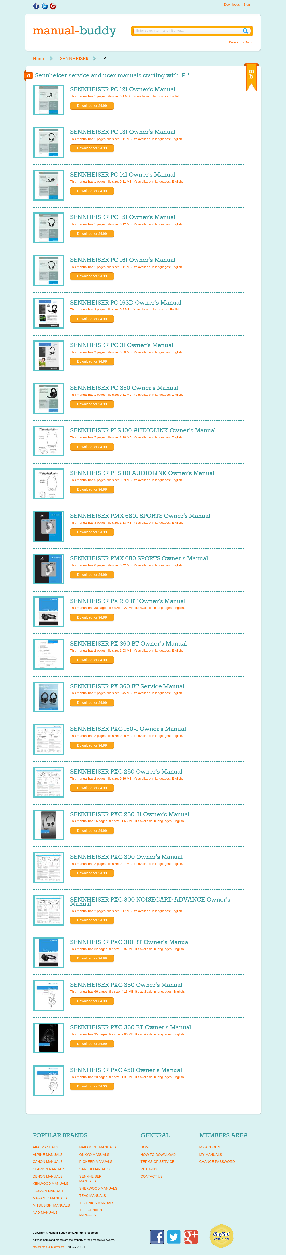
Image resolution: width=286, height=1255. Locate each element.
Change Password (217, 1162)
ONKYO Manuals (94, 1154)
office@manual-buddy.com (48, 1246)
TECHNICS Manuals (96, 1203)
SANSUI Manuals (94, 1169)
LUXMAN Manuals (49, 1191)
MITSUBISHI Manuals (51, 1205)
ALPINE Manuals (47, 1154)
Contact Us (152, 1176)
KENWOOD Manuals (50, 1183)
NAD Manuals (45, 1212)
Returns (149, 1169)
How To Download (158, 1154)
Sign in (248, 4)
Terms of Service (157, 1162)
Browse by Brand (241, 42)
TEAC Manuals (92, 1196)
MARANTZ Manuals (50, 1198)
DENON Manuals (48, 1176)
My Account (210, 1147)
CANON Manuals (48, 1162)
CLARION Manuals (49, 1169)
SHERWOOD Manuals (98, 1188)
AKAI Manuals (45, 1147)
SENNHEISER (74, 58)
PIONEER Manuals (95, 1162)
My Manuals (210, 1154)
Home (39, 58)
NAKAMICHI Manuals (97, 1147)
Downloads (232, 4)
